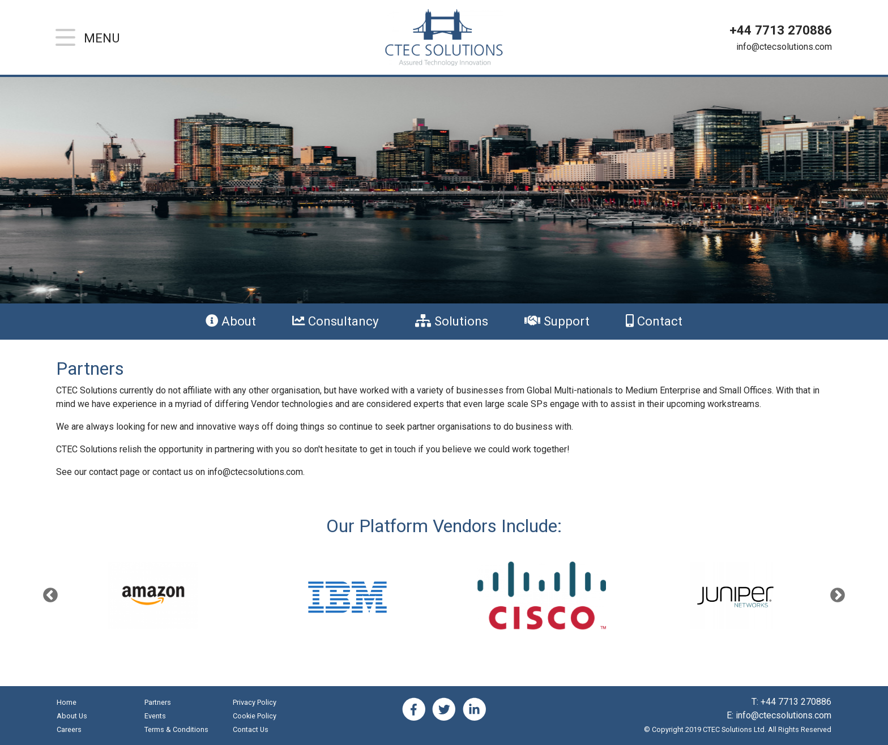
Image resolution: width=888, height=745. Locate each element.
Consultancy (335, 321)
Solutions (451, 321)
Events (155, 716)
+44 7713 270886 (780, 30)
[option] (542, 595)
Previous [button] (50, 595)
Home (66, 702)
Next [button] (837, 595)
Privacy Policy (254, 702)
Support (557, 321)
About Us (72, 716)
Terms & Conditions (176, 729)
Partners (157, 702)
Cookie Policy (254, 716)
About (231, 321)
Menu (101, 38)
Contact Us (250, 729)
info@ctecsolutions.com (784, 46)
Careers (69, 729)
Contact (654, 321)
